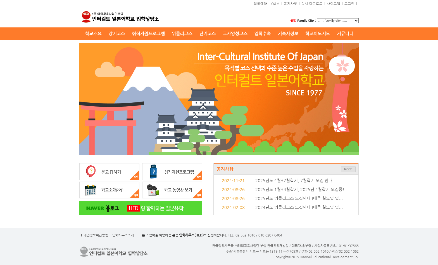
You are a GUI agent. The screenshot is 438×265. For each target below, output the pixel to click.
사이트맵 (333, 4)
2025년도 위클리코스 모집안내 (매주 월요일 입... (299, 198)
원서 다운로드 (312, 4)
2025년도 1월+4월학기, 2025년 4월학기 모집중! (299, 189)
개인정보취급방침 (96, 235)
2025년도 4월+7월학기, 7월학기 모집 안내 (293, 180)
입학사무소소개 (123, 235)
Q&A (275, 4)
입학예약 (260, 4)
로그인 (349, 4)
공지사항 (290, 4)
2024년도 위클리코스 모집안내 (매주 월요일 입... (299, 207)
